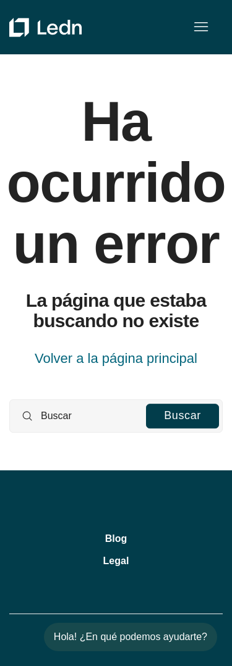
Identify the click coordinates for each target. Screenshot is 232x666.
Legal (116, 561)
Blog (116, 538)
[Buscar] (116, 416)
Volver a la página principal (116, 358)
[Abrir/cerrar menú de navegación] (201, 27)
